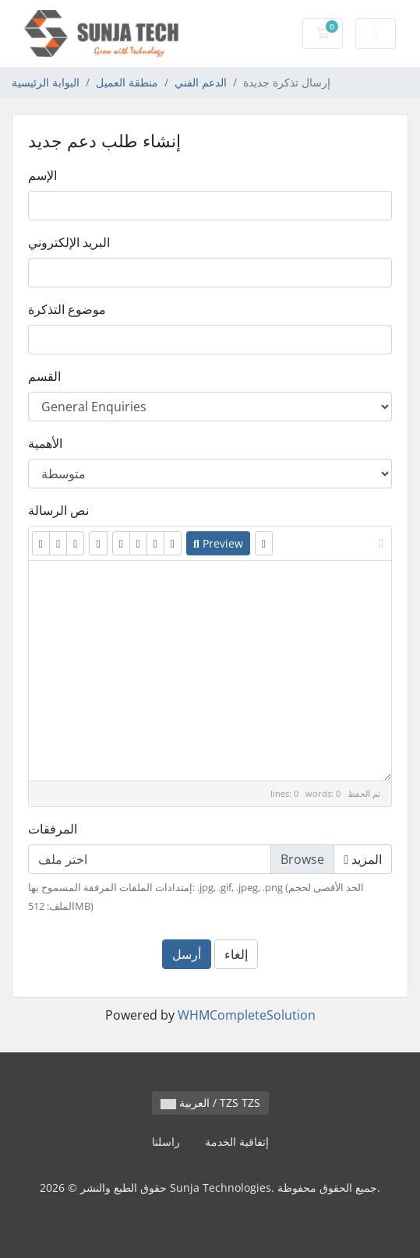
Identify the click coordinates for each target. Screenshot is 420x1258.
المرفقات (52, 828)
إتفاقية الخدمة (237, 1141)
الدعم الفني (201, 82)
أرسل (186, 954)
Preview (218, 543)
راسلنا (166, 1141)
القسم (44, 376)
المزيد (363, 859)
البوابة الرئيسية (45, 82)
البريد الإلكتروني (69, 242)
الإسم (42, 175)
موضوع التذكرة (67, 309)
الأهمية (45, 443)
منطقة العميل (127, 82)
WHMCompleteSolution (247, 1015)
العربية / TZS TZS (210, 1102)
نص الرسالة (58, 510)
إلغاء (236, 954)
